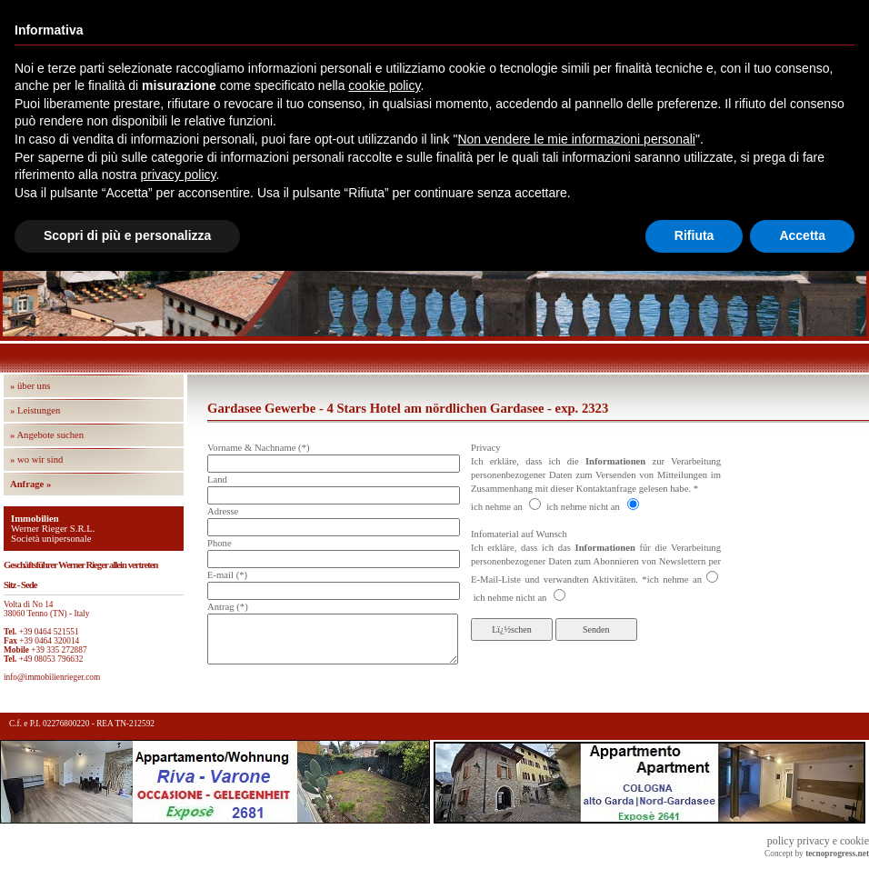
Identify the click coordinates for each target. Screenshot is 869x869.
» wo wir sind (36, 459)
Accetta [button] (802, 235)
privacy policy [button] (178, 174)
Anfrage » (30, 484)
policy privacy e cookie (818, 840)
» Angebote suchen (47, 435)
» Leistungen (35, 410)
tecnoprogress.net (837, 853)
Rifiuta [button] (694, 235)
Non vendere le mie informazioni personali (575, 139)
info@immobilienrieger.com (52, 677)
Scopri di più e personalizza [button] (127, 235)
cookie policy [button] (384, 85)
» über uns (30, 386)
